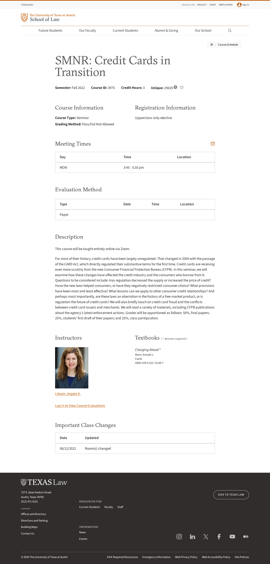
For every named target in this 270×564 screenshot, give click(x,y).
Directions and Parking (34, 521)
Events (83, 539)
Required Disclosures (122, 557)
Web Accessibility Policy (216, 557)
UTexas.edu (27, 4)
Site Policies (242, 557)
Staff (213, 4)
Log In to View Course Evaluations (80, 405)
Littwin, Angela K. (71, 372)
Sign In (243, 5)
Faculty (202, 4)
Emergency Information (156, 557)
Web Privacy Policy (186, 557)
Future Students (53, 30)
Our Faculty (90, 30)
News (82, 532)
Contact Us (27, 534)
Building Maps (29, 527)
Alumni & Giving (169, 30)
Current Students (128, 30)
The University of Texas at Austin (49, 557)
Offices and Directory (33, 514)
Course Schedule (228, 45)
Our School (205, 30)
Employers (225, 4)
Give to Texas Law (231, 495)
